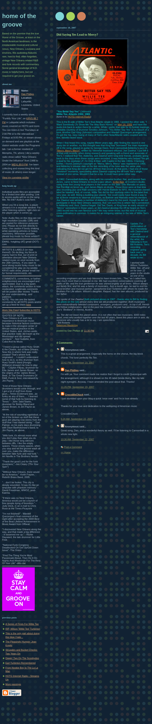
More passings (13, 684)
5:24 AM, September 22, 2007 (77, 419)
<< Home (66, 452)
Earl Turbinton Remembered (20, 663)
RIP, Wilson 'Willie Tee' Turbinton (22, 629)
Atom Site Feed (10, 310)
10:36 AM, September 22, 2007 (77, 439)
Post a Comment (73, 447)
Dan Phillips (27, 94)
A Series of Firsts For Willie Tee (22, 624)
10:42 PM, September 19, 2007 (77, 362)
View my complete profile (15, 177)
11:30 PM (89, 330)
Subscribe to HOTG (29, 310)
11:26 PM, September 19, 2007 (77, 387)
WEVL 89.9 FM (20, 164)
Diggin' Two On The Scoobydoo (22, 658)
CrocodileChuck (74, 394)
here (28, 304)
